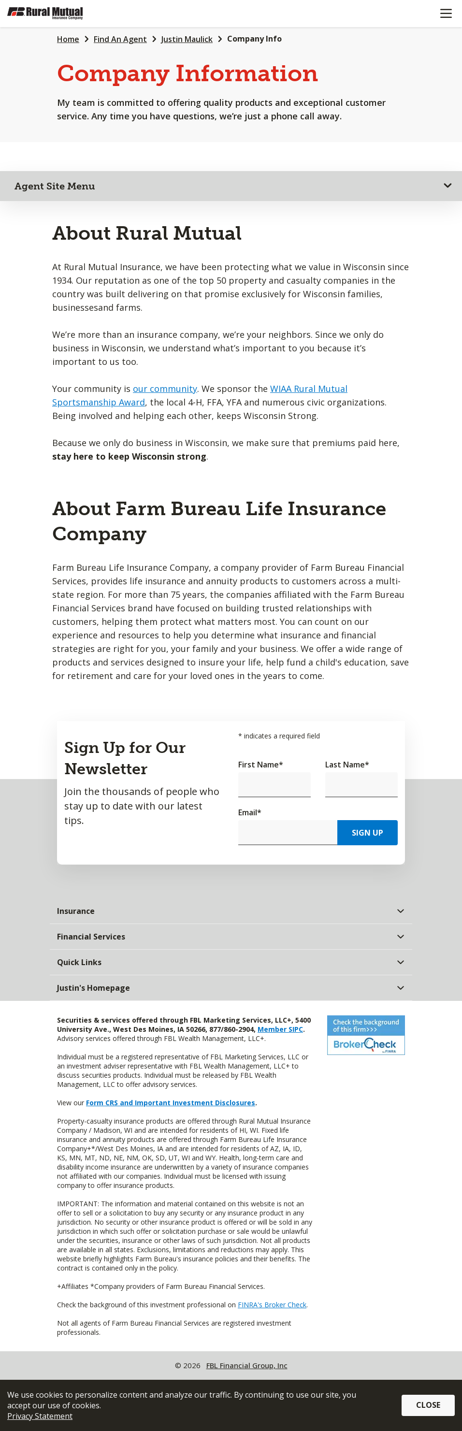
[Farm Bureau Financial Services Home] (57, 13)
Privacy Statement (39, 1416)
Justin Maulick (187, 39)
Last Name (347, 764)
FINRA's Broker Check (272, 1304)
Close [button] (428, 1405)
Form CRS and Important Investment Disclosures (170, 1102)
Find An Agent (120, 39)
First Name (260, 764)
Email (249, 812)
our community (165, 388)
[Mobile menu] (446, 13)
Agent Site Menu (54, 186)
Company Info (254, 38)
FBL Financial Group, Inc (247, 1365)
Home (68, 39)
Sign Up (367, 832)
